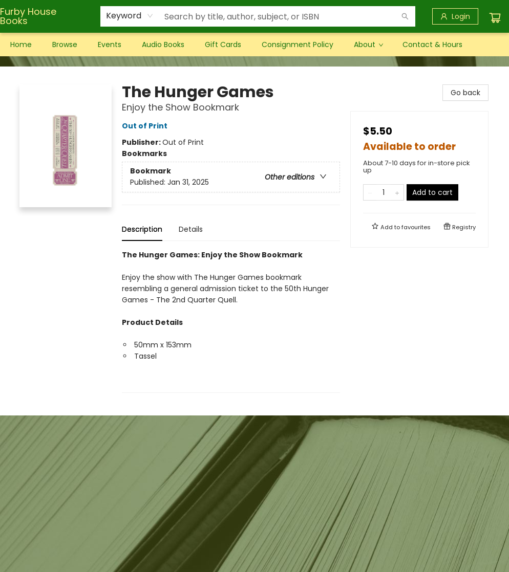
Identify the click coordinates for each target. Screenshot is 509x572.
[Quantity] (383, 192)
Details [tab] (191, 229)
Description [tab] (142, 229)
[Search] (405, 16)
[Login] (455, 16)
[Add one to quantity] (397, 192)
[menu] (254, 44)
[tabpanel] (231, 321)
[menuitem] (21, 44)
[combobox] (129, 16)
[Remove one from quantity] (370, 192)
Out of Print (146, 126)
